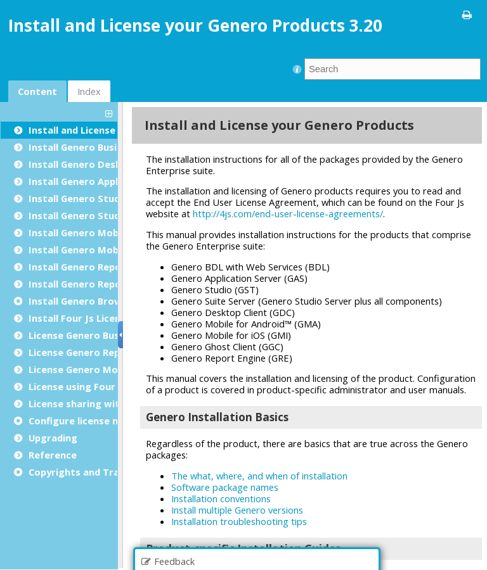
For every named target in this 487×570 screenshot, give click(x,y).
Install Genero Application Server (107, 181)
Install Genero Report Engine (96, 266)
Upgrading (53, 437)
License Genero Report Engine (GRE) (112, 352)
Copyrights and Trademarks (94, 472)
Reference (53, 454)
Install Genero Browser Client (98, 300)
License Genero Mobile (81, 369)
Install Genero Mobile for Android (107, 232)
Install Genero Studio (79, 198)
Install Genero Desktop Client (98, 164)
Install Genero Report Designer (102, 283)
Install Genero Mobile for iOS (97, 249)
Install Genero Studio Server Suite (109, 215)
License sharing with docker (95, 403)
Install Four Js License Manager (102, 318)
